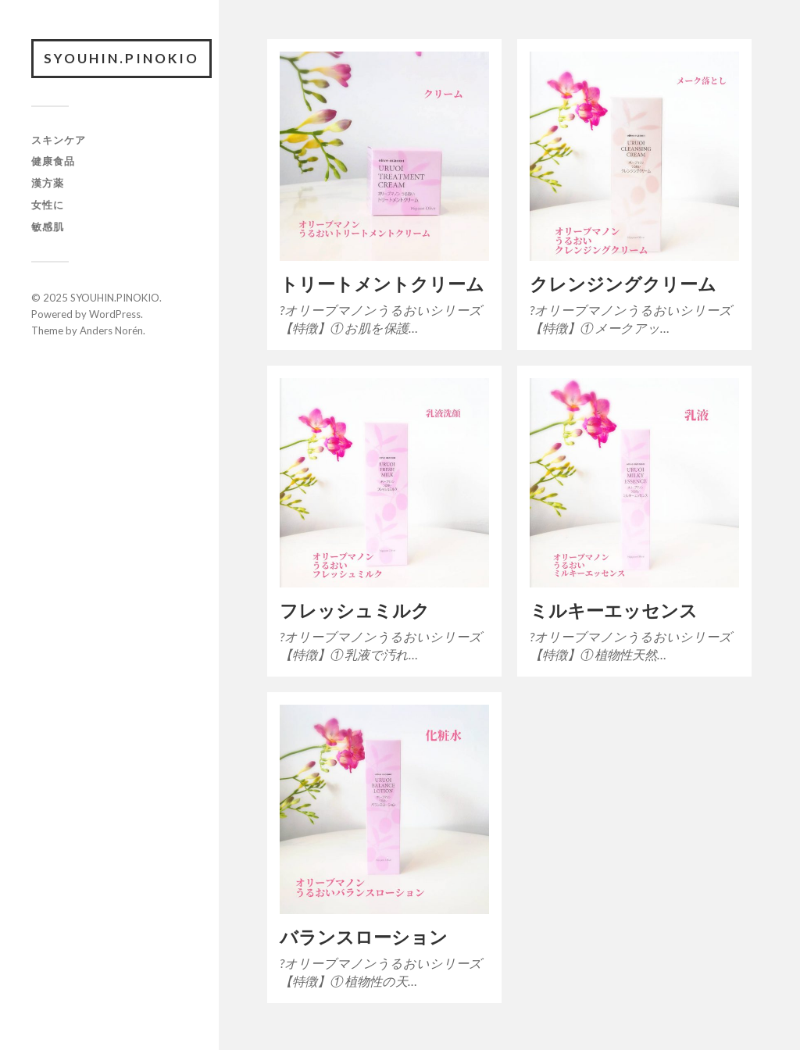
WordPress (115, 314)
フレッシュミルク (355, 610)
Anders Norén (111, 330)
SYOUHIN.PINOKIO (121, 58)
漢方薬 (47, 183)
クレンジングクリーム (623, 284)
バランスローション (364, 937)
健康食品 (53, 161)
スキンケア (58, 140)
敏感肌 (47, 226)
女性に (47, 204)
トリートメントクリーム (382, 284)
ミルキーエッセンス (614, 610)
